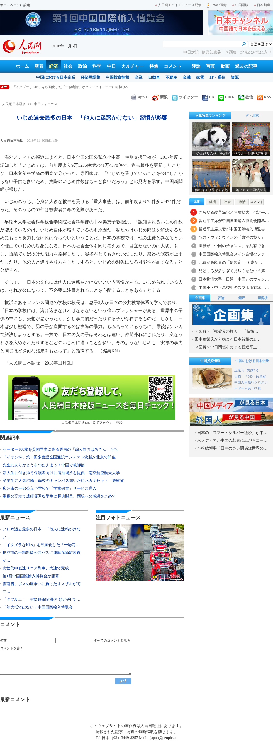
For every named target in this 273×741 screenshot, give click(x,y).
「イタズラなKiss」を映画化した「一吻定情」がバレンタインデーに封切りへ (71, 87)
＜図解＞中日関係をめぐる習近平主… (228, 347)
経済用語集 (90, 77)
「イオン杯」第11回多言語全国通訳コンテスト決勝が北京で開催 (59, 457)
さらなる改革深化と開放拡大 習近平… (234, 212)
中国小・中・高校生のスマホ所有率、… (234, 288)
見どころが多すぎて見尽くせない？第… (234, 271)
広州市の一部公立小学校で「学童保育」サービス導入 (49, 488)
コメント (173, 66)
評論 (196, 66)
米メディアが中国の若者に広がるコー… (232, 440)
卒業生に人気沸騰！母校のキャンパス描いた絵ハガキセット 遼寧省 (63, 481)
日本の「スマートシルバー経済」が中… (232, 433)
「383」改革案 (255, 376)
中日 (111, 66)
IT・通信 (217, 77)
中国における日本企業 (55, 77)
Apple (139, 97)
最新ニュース (15, 517)
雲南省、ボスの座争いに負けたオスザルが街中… (42, 588)
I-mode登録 (217, 5)
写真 (210, 66)
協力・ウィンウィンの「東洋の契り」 (232, 237)
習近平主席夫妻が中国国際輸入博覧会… (234, 229)
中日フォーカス (45, 104)
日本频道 (262, 5)
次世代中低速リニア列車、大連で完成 (36, 568)
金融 (187, 77)
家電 (200, 77)
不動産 (171, 77)
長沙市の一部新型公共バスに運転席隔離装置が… (42, 557)
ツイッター (185, 97)
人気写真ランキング (210, 115)
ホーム (22, 66)
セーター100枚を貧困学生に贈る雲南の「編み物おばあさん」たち (60, 449)
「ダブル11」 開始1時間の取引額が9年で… (41, 599)
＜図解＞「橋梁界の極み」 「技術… (226, 331)
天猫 (238, 376)
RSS (264, 97)
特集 (153, 66)
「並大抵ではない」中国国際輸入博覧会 (38, 607)
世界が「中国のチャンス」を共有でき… (234, 246)
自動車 (154, 77)
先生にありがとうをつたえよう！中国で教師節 (44, 465)
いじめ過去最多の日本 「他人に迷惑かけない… (42, 533)
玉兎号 (239, 370)
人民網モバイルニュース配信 (178, 5)
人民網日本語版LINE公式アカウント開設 (92, 400)
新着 (39, 66)
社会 (68, 66)
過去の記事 (246, 66)
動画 (225, 66)
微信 (245, 97)
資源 (235, 77)
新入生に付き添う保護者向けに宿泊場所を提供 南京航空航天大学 (61, 473)
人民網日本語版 (14, 104)
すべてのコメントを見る (112, 641)
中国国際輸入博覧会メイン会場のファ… (234, 254)
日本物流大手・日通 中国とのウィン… (234, 279)
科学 (96, 66)
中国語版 (240, 5)
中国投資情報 (117, 77)
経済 (53, 66)
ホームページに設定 (15, 5)
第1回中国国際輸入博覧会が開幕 (31, 576)
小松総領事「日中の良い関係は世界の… (232, 448)
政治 (82, 66)
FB (208, 97)
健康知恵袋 (212, 52)
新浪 (160, 97)
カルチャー (132, 66)
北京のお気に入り (256, 52)
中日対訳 (191, 52)
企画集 (231, 52)
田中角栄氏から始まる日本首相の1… (227, 339)
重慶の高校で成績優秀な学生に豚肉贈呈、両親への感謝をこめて (59, 496)
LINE (226, 97)
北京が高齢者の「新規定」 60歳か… (230, 262)
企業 (139, 77)
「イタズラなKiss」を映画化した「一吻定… (41, 545)
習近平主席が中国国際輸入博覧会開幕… (234, 221)
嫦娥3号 (253, 370)
